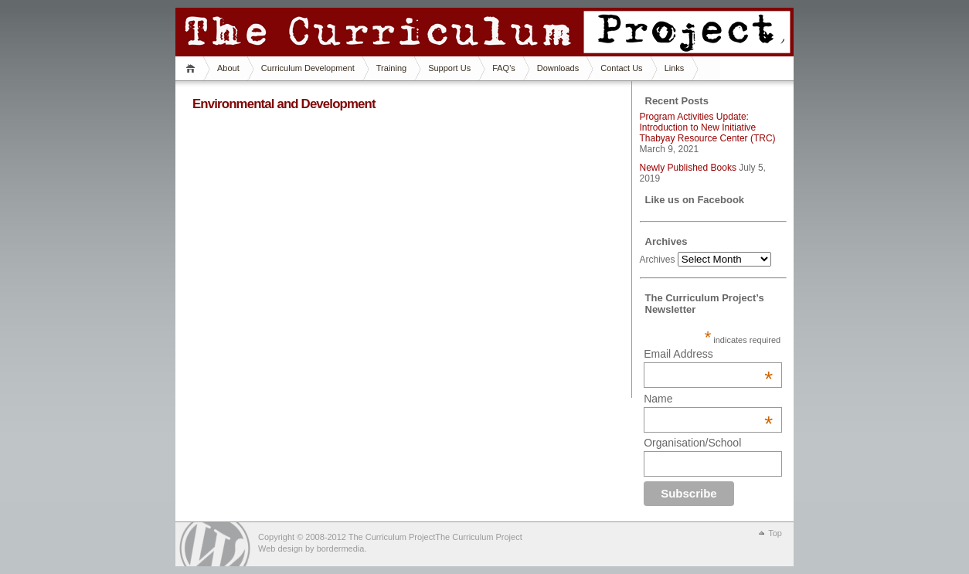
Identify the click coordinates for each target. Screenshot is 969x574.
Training (391, 68)
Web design (280, 548)
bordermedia (341, 548)
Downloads (558, 68)
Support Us (449, 68)
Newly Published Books (688, 167)
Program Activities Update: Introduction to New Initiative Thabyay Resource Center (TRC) (708, 127)
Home (192, 68)
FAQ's (503, 68)
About (228, 68)
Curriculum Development (308, 68)
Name (708, 398)
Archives (657, 259)
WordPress (214, 544)
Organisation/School (692, 442)
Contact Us (621, 68)
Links (675, 68)
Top (775, 533)
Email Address (708, 354)
